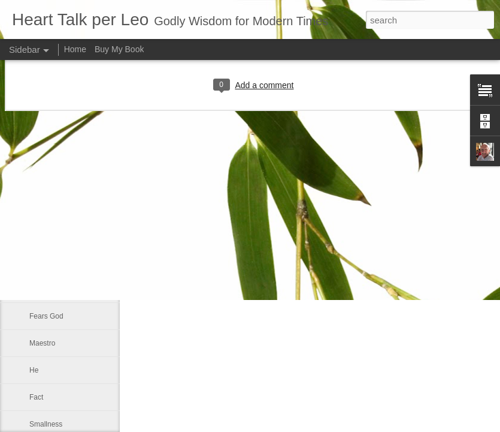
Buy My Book (119, 49)
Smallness (45, 424)
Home (75, 49)
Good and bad (52, 262)
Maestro (42, 343)
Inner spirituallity (55, 208)
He (33, 370)
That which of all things (65, 289)
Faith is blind (49, 235)
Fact (36, 397)
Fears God (46, 316)
